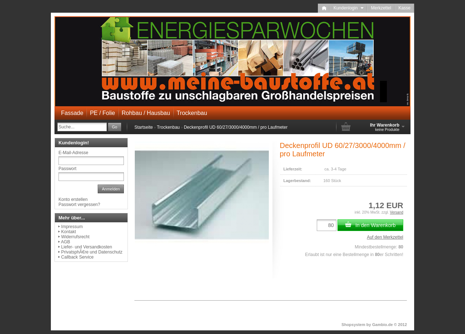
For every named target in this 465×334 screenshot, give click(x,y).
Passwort (67, 168)
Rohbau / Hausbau (146, 113)
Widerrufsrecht (75, 236)
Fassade (72, 113)
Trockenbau (192, 113)
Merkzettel (381, 8)
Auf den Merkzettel (385, 237)
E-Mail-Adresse (73, 152)
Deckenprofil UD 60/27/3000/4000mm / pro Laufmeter (236, 127)
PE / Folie (102, 113)
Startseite (143, 127)
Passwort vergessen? (79, 204)
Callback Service (77, 257)
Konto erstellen (73, 199)
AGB (65, 241)
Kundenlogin (348, 8)
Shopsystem (353, 324)
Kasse (405, 8)
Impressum (71, 226)
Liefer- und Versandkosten (86, 247)
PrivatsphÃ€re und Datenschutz (91, 252)
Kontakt (68, 231)
